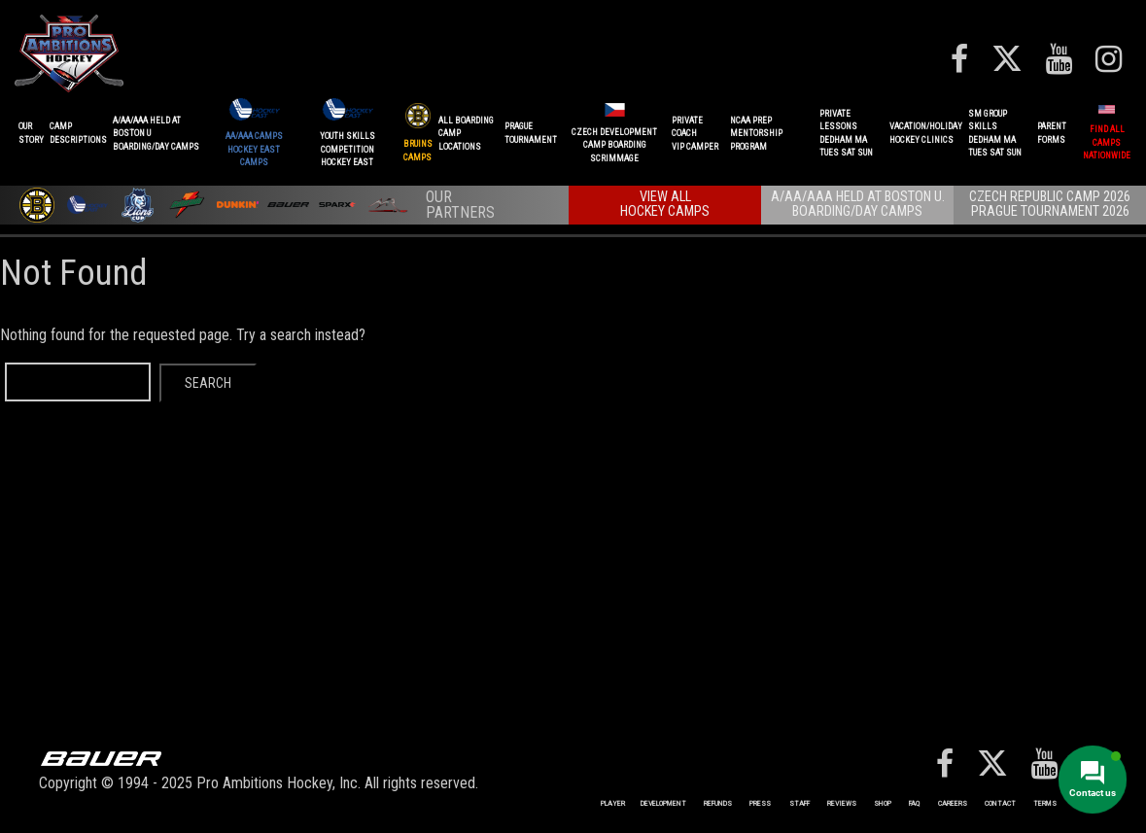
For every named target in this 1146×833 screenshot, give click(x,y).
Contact (1000, 803)
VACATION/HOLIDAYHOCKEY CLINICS (925, 133)
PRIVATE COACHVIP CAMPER (695, 134)
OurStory (31, 133)
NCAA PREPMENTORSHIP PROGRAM (756, 134)
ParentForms (1051, 133)
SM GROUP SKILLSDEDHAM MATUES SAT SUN (995, 133)
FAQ (914, 803)
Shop (882, 803)
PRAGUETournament (530, 133)
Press (760, 803)
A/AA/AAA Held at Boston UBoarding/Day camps (156, 134)
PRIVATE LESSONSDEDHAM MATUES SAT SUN (846, 133)
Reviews (841, 803)
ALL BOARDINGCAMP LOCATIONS (466, 134)
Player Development (643, 803)
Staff (799, 803)
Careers (952, 803)
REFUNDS (718, 803)
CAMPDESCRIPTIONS (78, 133)
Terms (1045, 803)
